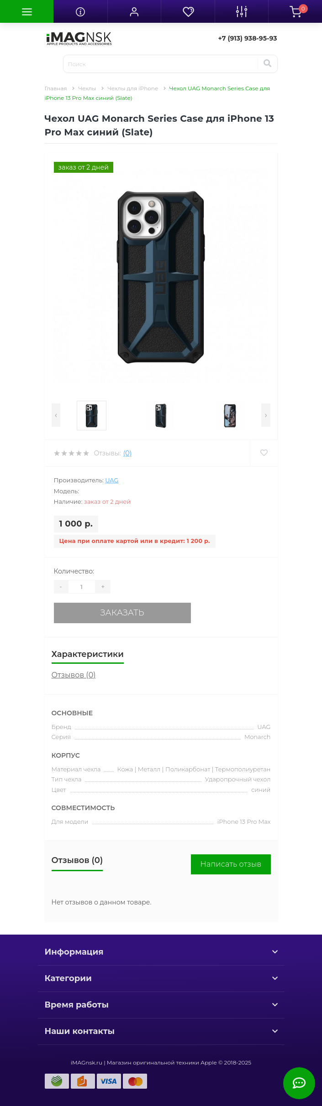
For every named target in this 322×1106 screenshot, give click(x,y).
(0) (127, 453)
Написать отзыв (230, 864)
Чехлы (87, 88)
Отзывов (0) (74, 675)
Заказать (122, 613)
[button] (134, 11)
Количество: (74, 571)
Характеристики (88, 654)
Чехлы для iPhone (132, 88)
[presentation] (56, 415)
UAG (111, 480)
